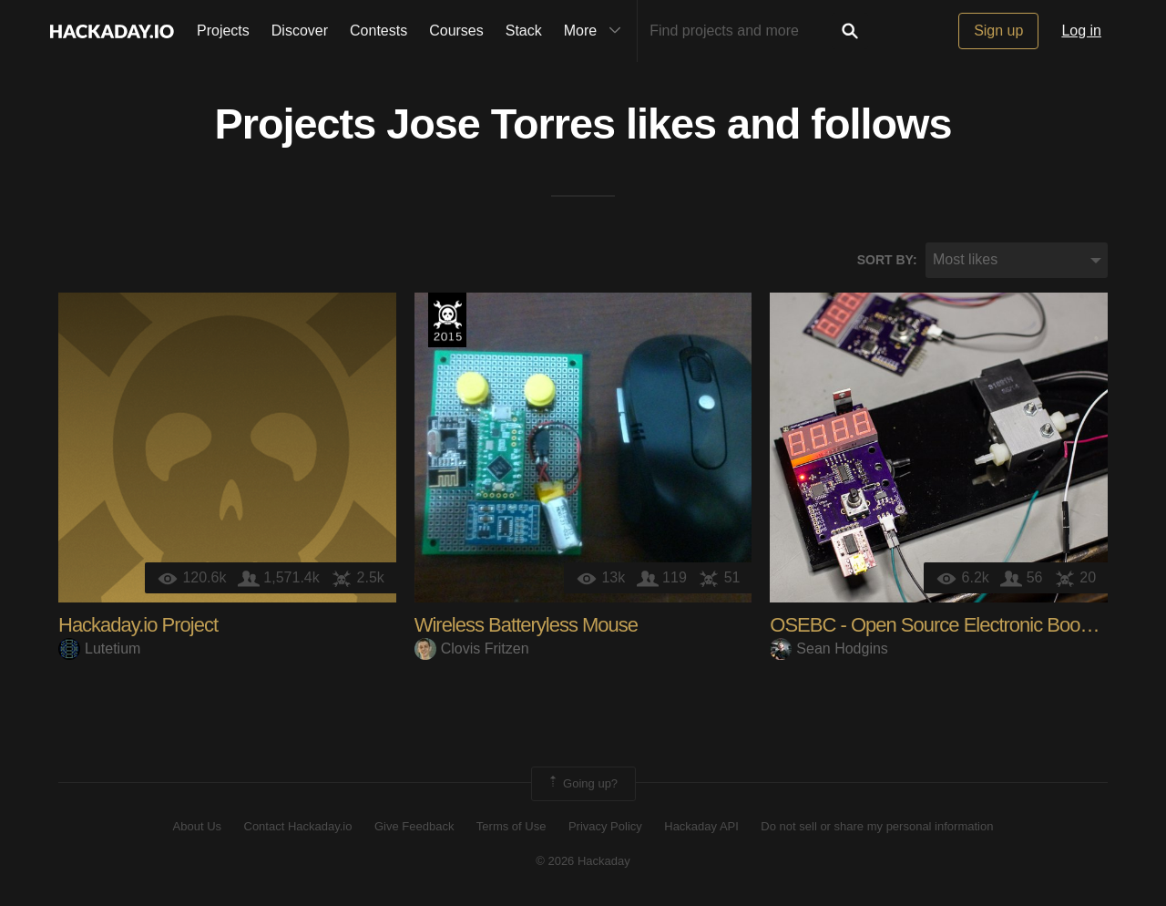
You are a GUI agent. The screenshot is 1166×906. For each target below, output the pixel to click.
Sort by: (887, 259)
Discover (299, 30)
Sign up (998, 30)
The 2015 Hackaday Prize (447, 320)
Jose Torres (500, 124)
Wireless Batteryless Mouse (526, 624)
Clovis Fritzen (471, 648)
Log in (1081, 30)
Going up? (582, 784)
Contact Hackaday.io (298, 826)
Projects (223, 30)
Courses (456, 30)
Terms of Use (511, 826)
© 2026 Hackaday (583, 861)
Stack (524, 30)
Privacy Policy (605, 826)
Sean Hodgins (829, 648)
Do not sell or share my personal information (877, 826)
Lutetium (99, 648)
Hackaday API (701, 826)
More (596, 31)
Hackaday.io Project (138, 624)
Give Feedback (414, 826)
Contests (378, 30)
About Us (197, 826)
